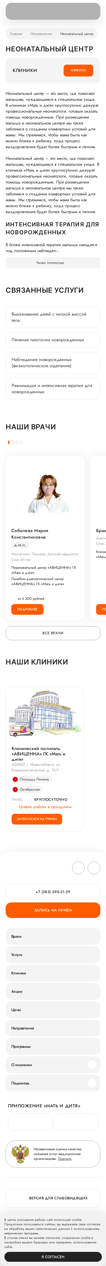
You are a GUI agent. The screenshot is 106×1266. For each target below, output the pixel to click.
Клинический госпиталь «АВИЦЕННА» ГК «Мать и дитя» (38, 754)
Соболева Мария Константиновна (29, 534)
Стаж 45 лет (21, 559)
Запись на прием (53, 910)
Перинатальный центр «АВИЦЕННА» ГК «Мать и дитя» (43, 570)
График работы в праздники (42, 807)
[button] (9, 442)
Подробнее (27, 609)
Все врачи (53, 633)
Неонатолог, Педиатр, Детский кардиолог (44, 554)
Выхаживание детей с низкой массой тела (49, 317)
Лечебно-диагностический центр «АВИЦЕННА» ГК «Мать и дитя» (37, 581)
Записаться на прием (37, 819)
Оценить (65, 1158)
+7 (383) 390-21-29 (53, 892)
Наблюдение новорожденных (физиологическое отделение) (42, 362)
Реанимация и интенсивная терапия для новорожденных (52, 388)
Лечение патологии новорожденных (48, 339)
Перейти (78, 70)
